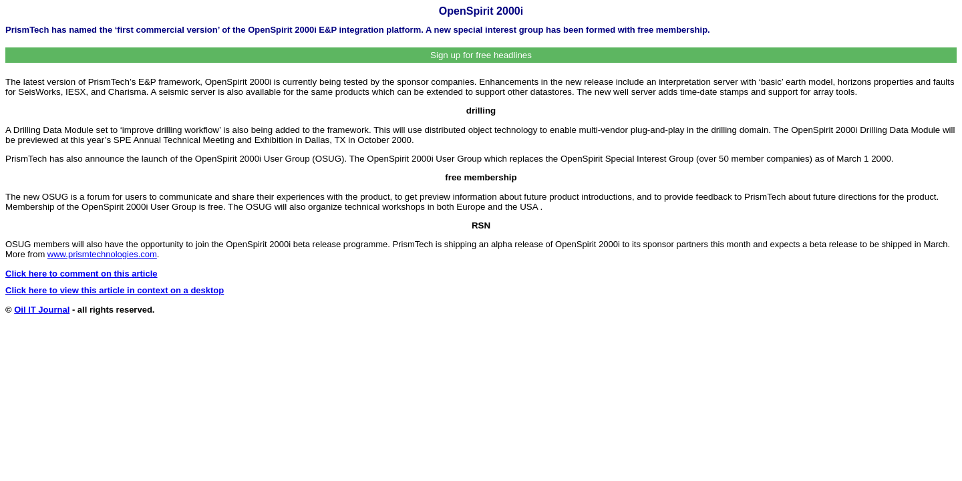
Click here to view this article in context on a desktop (114, 290)
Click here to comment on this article (81, 274)
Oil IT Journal (41, 310)
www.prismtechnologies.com (102, 254)
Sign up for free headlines (481, 55)
